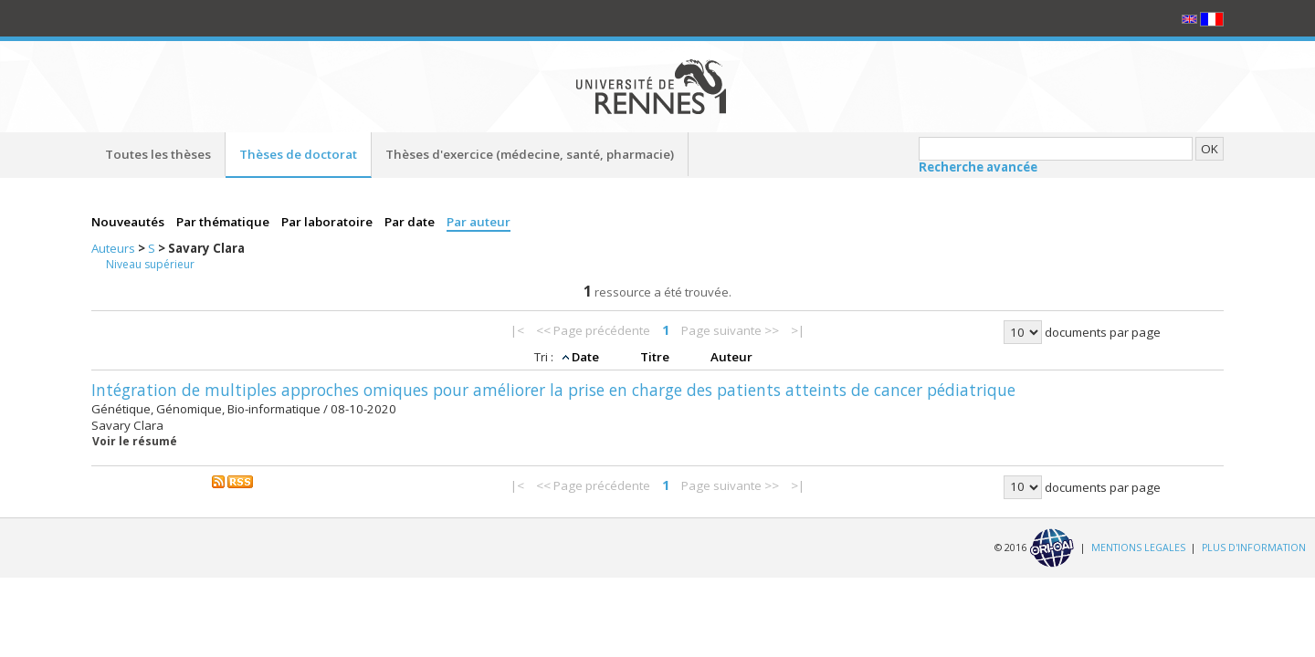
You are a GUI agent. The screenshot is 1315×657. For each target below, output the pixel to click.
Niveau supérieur (150, 264)
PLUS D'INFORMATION (1254, 546)
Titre (656, 357)
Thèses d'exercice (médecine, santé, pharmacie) (529, 154)
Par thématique (224, 222)
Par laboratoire (328, 222)
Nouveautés (129, 222)
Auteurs (114, 248)
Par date (410, 222)
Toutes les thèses (158, 154)
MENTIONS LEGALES (1138, 546)
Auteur (731, 357)
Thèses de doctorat (298, 154)
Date (587, 357)
